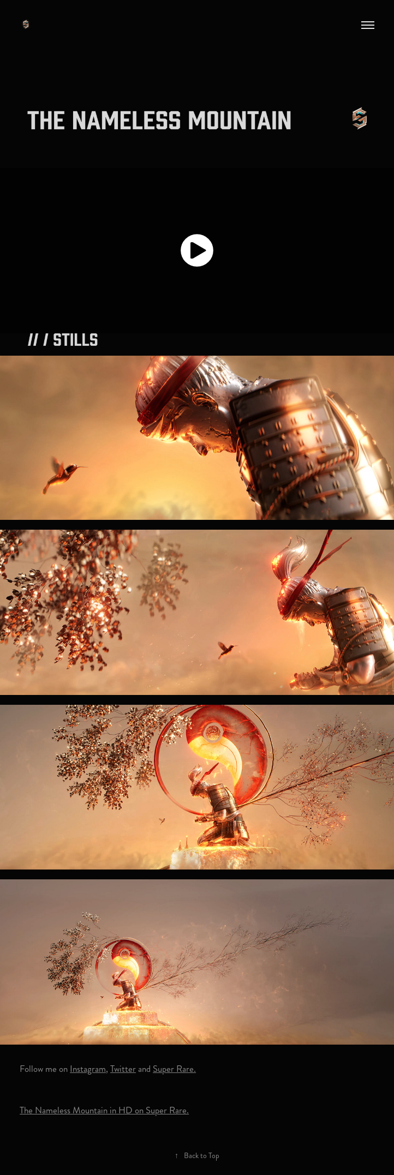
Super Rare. (174, 1068)
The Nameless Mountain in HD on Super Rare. (104, 1110)
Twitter (123, 1068)
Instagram (88, 1068)
